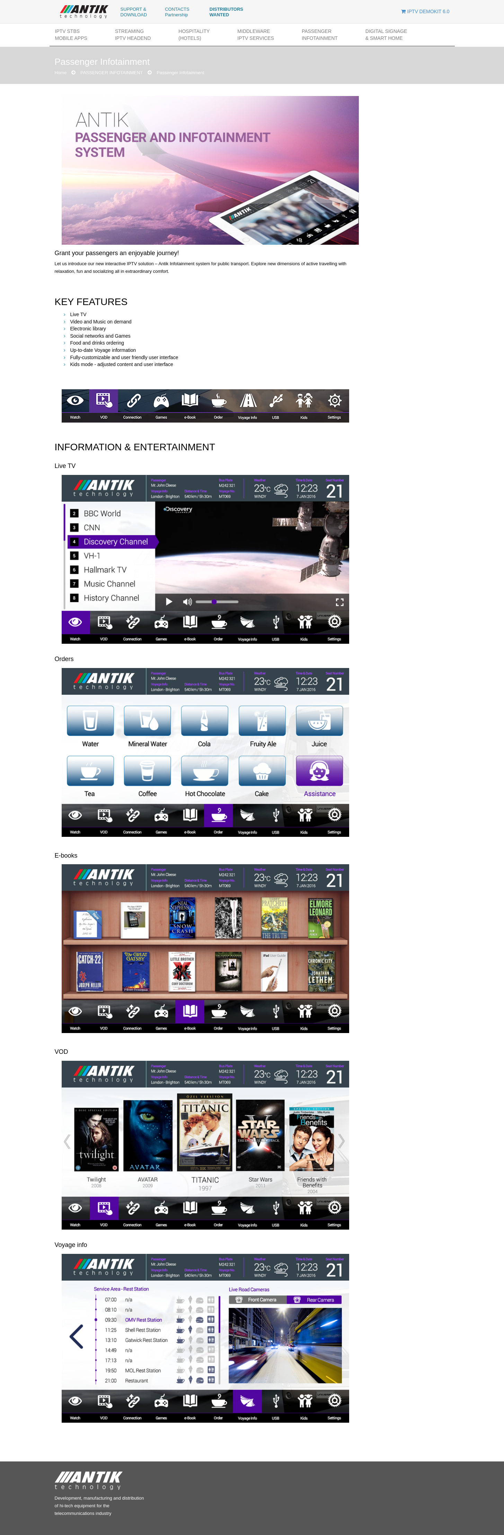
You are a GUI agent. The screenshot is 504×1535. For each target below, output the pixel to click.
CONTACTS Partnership (177, 12)
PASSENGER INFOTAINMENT (320, 34)
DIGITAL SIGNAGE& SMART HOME (386, 34)
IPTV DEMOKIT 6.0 (425, 11)
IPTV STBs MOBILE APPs (71, 34)
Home (61, 72)
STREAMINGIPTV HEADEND (133, 34)
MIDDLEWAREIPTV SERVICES (255, 34)
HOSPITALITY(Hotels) (194, 34)
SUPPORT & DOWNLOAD (134, 12)
